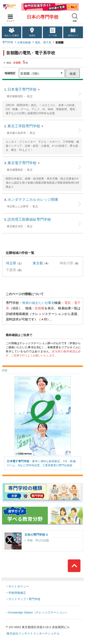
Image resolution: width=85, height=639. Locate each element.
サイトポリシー (18, 586)
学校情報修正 (17, 592)
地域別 (32, 35)
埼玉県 (11, 263)
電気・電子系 (43, 42)
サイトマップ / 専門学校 (24, 599)
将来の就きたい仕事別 (38, 303)
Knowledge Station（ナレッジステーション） (38, 612)
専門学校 (7, 42)
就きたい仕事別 (11, 35)
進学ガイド (73, 35)
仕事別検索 (24, 42)
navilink (9, 15)
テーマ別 (53, 35)
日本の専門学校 (42, 16)
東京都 (38, 263)
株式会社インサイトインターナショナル (33, 633)
